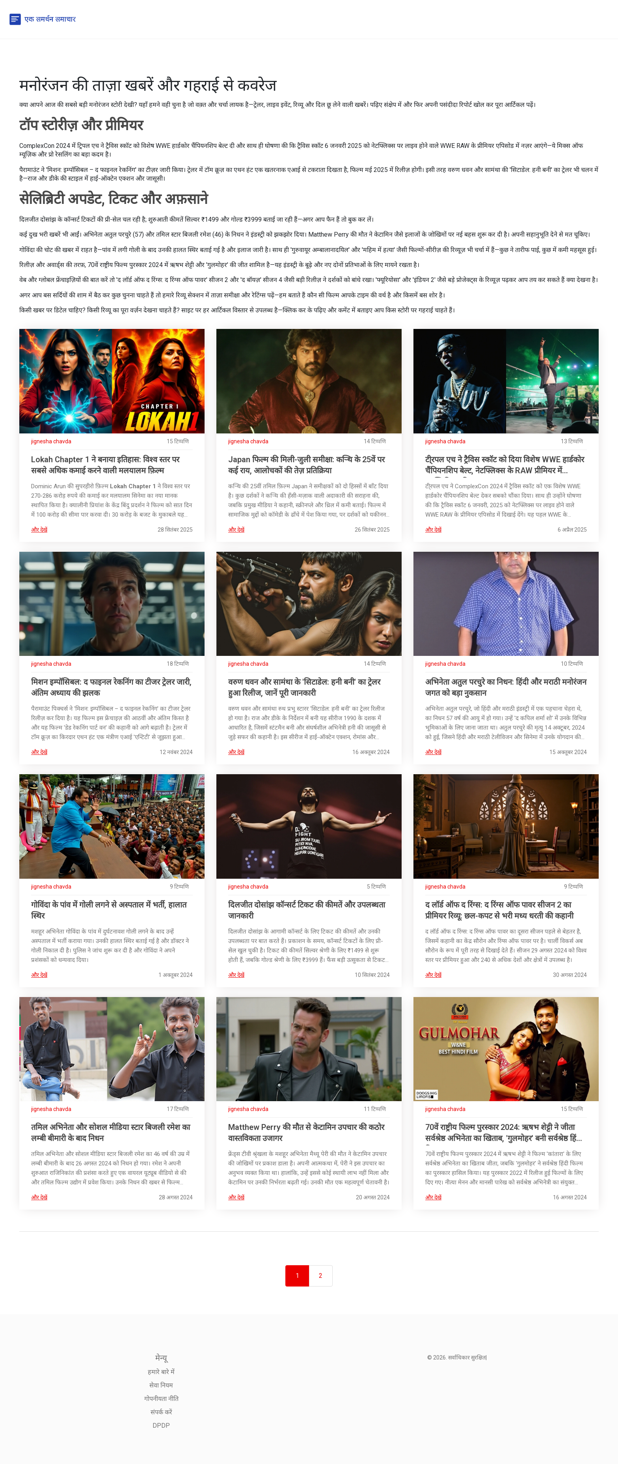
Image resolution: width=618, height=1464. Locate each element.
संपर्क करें (161, 1412)
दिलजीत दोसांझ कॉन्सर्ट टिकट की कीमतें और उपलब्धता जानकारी (306, 910)
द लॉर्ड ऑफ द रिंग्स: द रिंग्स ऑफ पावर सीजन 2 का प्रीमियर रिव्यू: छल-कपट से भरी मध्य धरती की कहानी (499, 910)
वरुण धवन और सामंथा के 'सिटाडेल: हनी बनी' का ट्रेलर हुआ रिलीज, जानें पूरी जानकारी (304, 687)
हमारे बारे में (161, 1372)
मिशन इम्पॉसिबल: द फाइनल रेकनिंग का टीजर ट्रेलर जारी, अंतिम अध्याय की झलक (111, 687)
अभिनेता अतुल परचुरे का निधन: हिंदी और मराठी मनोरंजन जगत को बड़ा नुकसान (505, 687)
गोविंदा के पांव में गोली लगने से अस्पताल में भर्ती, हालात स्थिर (108, 910)
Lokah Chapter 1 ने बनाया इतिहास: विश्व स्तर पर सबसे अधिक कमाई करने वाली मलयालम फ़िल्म (105, 465)
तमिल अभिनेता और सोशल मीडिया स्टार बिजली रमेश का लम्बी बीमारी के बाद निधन (110, 1132)
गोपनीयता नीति (161, 1398)
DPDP (161, 1425)
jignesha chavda (51, 441)
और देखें (39, 530)
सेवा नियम (161, 1385)
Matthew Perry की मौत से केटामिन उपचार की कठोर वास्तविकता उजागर (306, 1132)
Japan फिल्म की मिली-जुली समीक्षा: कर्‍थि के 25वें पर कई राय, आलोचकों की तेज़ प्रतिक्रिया (306, 465)
